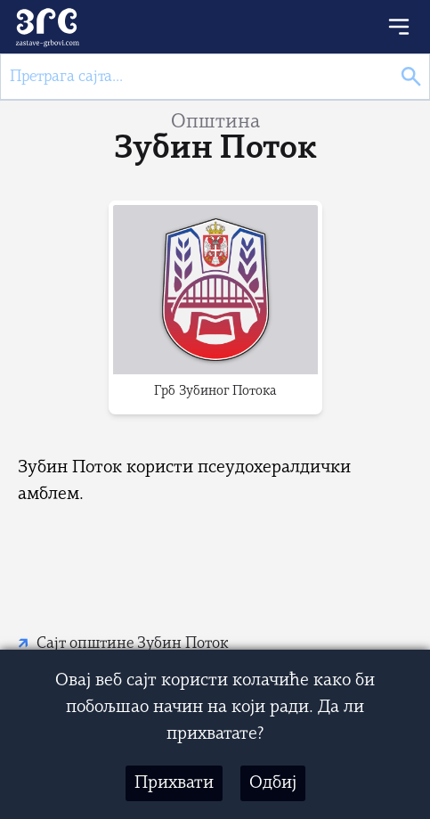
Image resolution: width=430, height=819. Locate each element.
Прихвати (174, 783)
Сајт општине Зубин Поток (133, 643)
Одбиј (272, 783)
